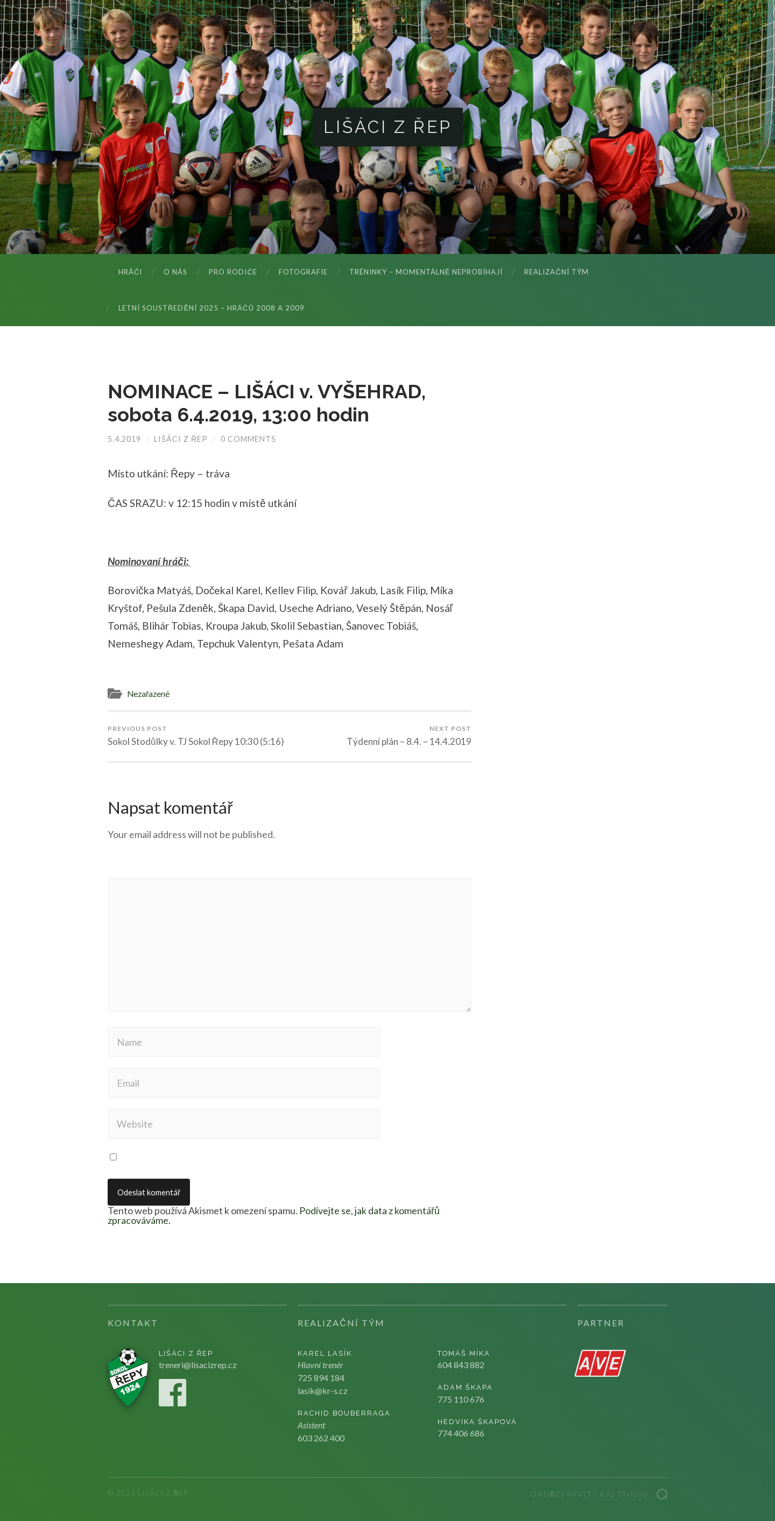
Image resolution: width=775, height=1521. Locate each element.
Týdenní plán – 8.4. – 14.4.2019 (409, 735)
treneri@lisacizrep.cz (198, 1365)
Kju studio (624, 1494)
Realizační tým (556, 271)
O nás (175, 271)
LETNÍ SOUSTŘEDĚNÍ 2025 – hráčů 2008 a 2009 (211, 308)
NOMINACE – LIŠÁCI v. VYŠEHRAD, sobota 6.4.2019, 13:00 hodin (267, 403)
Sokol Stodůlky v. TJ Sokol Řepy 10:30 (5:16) (196, 735)
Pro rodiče (233, 271)
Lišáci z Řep (387, 127)
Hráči (130, 271)
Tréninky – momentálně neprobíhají (426, 271)
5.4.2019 (124, 438)
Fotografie (303, 271)
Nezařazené (148, 694)
